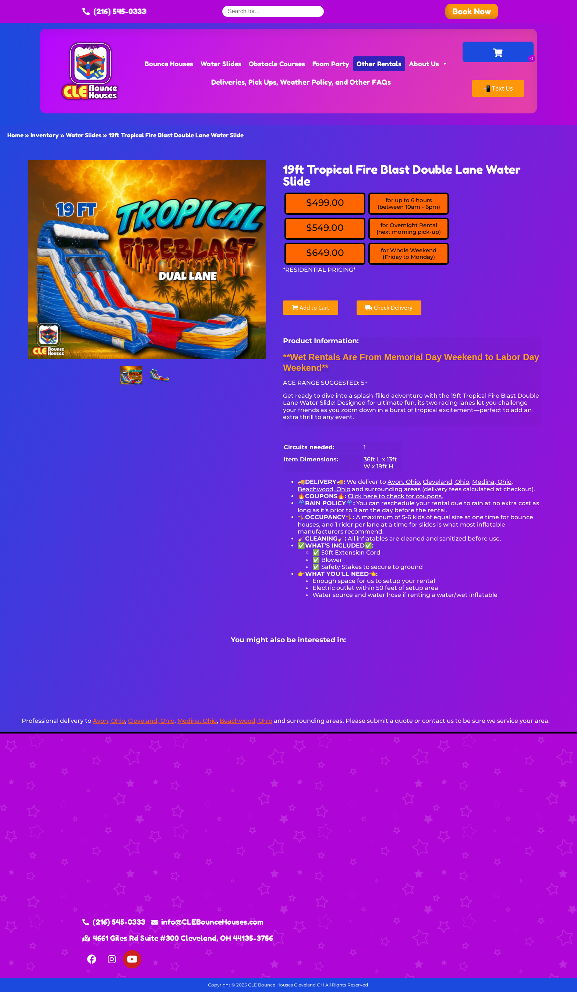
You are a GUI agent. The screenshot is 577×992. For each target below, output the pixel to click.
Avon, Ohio (403, 481)
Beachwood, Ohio (324, 489)
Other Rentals (379, 64)
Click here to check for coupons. (395, 496)
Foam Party (330, 64)
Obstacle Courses (277, 64)
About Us (428, 63)
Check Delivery (389, 307)
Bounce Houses (169, 64)
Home (15, 135)
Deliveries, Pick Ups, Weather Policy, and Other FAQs (301, 82)
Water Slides (221, 64)
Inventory (45, 135)
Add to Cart (310, 307)
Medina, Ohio (491, 481)
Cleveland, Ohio (446, 481)
